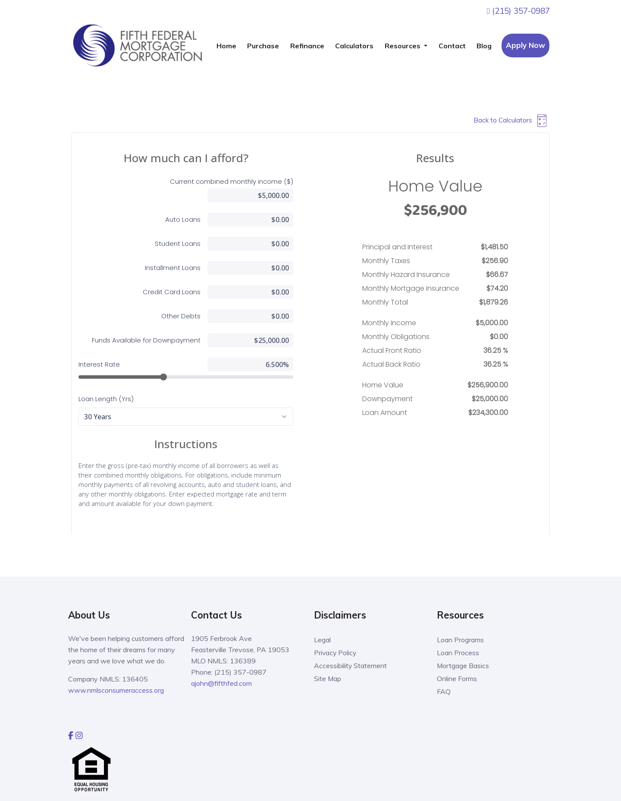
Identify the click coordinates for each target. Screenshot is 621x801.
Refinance (307, 45)
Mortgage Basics (463, 665)
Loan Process (458, 652)
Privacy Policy (336, 652)
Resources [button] (403, 45)
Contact (452, 45)
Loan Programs (460, 639)
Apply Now (525, 45)
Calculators (354, 45)
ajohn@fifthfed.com (221, 683)
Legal (322, 639)
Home (226, 45)
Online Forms (457, 678)
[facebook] (70, 735)
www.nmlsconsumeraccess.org (116, 690)
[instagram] (79, 735)
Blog (484, 45)
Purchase (263, 45)
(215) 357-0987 (518, 11)
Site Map (328, 678)
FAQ (444, 691)
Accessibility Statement (350, 665)
